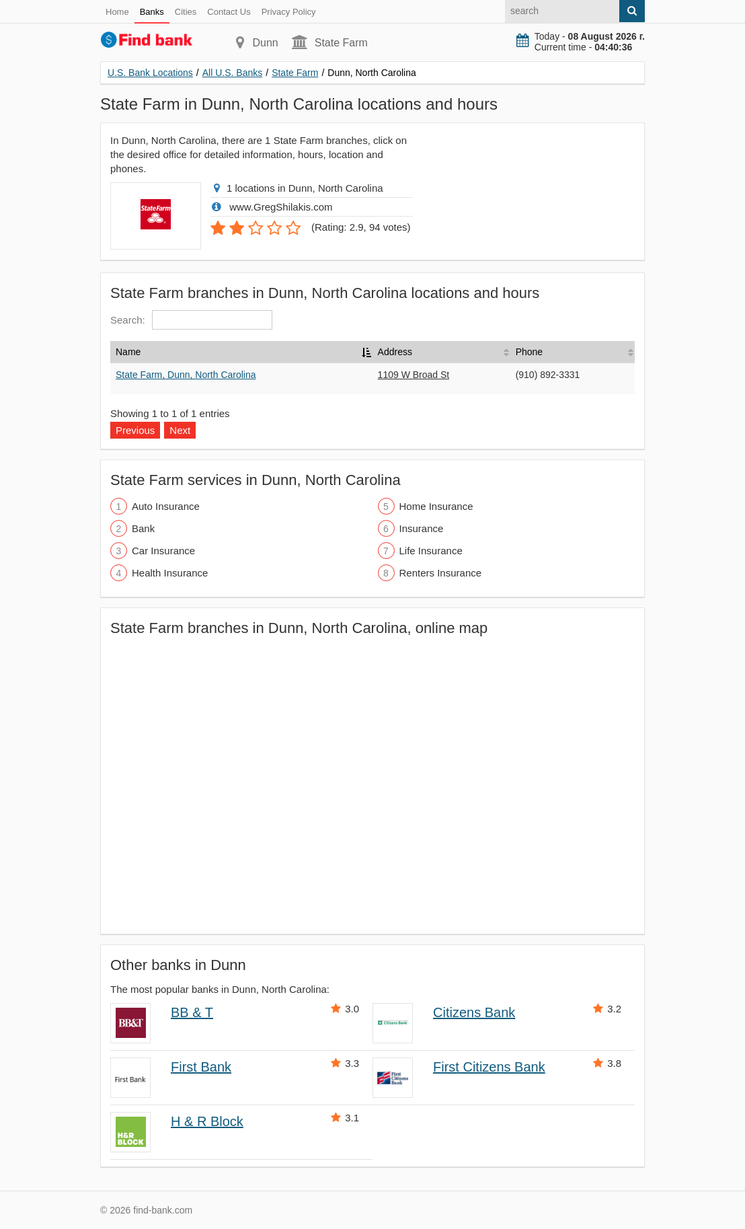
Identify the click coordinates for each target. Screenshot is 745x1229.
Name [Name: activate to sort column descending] (128, 351)
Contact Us (228, 12)
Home (117, 12)
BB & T (192, 1012)
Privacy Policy (289, 12)
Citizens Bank (474, 1012)
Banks (152, 12)
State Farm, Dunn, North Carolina (186, 374)
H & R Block (207, 1121)
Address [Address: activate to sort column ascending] (395, 351)
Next (179, 430)
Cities (186, 12)
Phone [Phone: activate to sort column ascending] (529, 351)
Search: (191, 320)
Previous (135, 430)
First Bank (201, 1066)
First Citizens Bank (489, 1066)
